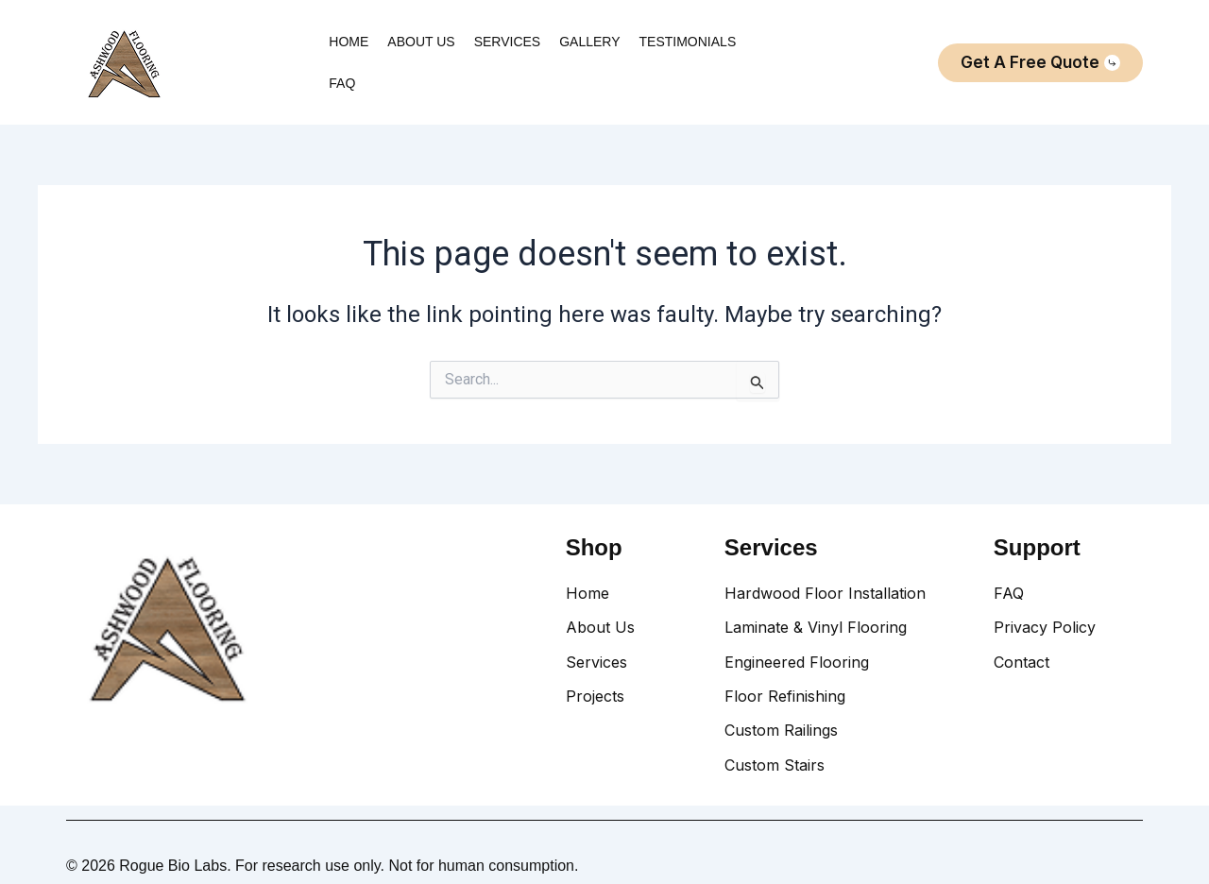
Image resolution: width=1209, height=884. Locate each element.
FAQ (342, 83)
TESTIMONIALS (688, 41)
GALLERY (589, 41)
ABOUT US (420, 41)
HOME (348, 41)
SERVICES (507, 41)
